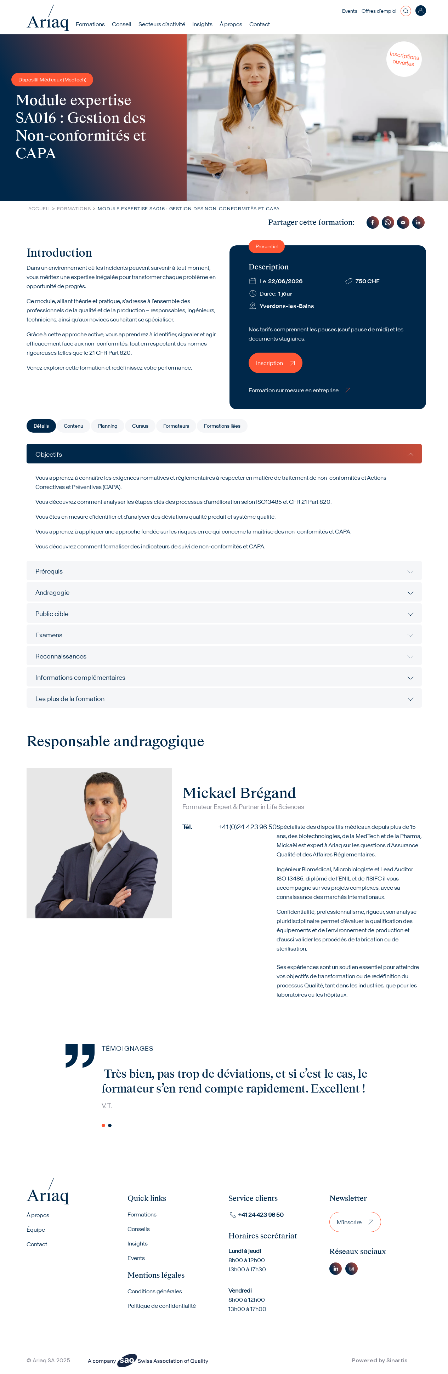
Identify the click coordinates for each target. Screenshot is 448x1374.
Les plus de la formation (69, 699)
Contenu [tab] (73, 426)
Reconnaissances (60, 656)
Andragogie (52, 592)
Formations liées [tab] (222, 426)
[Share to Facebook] (373, 222)
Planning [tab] (108, 426)
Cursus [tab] (140, 426)
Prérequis (49, 571)
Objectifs (48, 454)
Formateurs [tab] (176, 426)
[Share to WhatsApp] (388, 222)
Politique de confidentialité (161, 1306)
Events (349, 11)
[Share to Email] (403, 222)
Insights (203, 24)
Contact (260, 24)
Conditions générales (154, 1291)
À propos (38, 1215)
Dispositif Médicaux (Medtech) (52, 79)
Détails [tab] (41, 426)
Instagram (351, 1268)
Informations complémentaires (80, 677)
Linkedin (335, 1268)
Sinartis (397, 1360)
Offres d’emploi (379, 11)
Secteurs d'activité (162, 24)
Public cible (51, 614)
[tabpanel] (224, 576)
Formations (90, 24)
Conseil (122, 24)
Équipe (36, 1229)
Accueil (39, 209)
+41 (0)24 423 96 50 (247, 827)
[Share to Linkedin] (418, 222)
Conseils (138, 1229)
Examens (48, 635)
